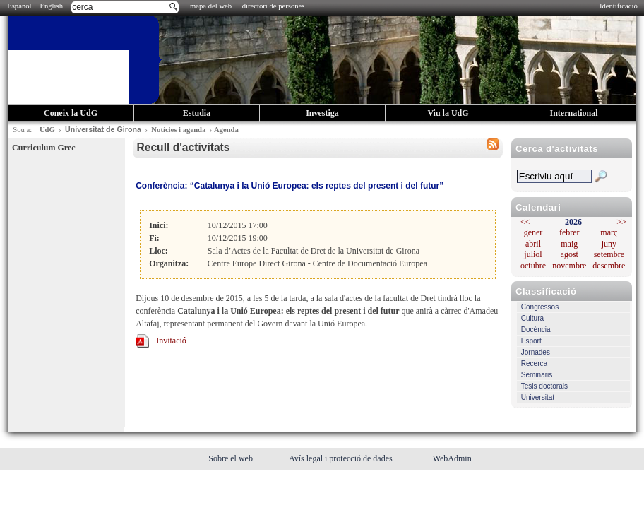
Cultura (532, 318)
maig (569, 244)
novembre (569, 266)
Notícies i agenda (178, 130)
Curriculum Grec (43, 148)
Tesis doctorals (544, 386)
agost (569, 254)
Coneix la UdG (70, 113)
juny (609, 244)
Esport (531, 341)
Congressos (540, 307)
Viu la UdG (447, 113)
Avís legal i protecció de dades (342, 458)
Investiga (322, 113)
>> (621, 222)
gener (533, 232)
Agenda (226, 130)
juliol (533, 254)
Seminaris (536, 375)
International (573, 113)
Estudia (196, 113)
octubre (533, 266)
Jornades (535, 352)
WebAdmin (452, 458)
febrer (569, 232)
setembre (609, 254)
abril (533, 244)
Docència (536, 329)
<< (525, 222)
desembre (608, 266)
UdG (47, 130)
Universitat (537, 397)
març (608, 232)
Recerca (534, 363)
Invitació (171, 340)
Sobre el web (231, 458)
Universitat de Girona (103, 129)
